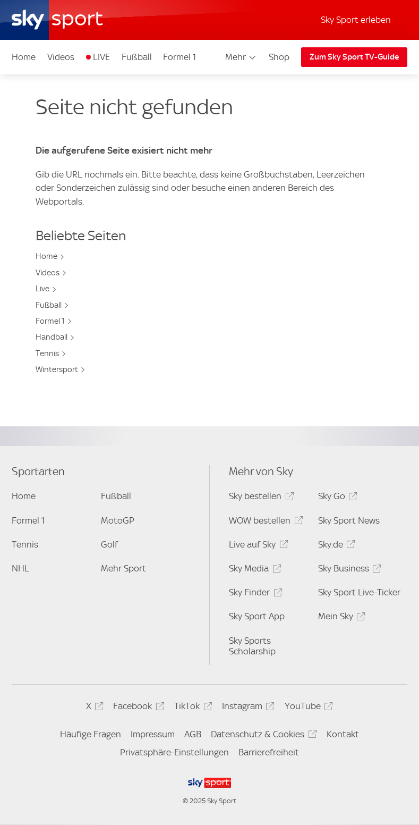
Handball (51, 337)
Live (42, 288)
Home (24, 57)
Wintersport (57, 369)
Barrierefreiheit (268, 752)
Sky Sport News (349, 520)
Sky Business (348, 570)
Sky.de (335, 546)
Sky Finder (254, 594)
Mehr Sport (123, 568)
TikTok (191, 708)
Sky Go (336, 498)
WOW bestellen (264, 522)
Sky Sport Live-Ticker (359, 592)
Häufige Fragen (90, 734)
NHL (20, 568)
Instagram (246, 708)
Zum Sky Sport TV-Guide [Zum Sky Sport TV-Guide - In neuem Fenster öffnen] (354, 57)
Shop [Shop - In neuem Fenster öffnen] (279, 57)
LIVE (101, 57)
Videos (60, 57)
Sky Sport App (257, 616)
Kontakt (343, 734)
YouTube (307, 708)
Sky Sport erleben (356, 19)
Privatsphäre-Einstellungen (174, 752)
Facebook (137, 708)
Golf (109, 544)
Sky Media (253, 570)
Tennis (47, 353)
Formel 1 (179, 57)
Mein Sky (340, 618)
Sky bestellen (259, 498)
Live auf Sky (257, 546)
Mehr (241, 57)
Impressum (153, 734)
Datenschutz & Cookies (262, 736)
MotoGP (117, 520)
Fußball (137, 57)
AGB (192, 734)
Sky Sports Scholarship (252, 645)
